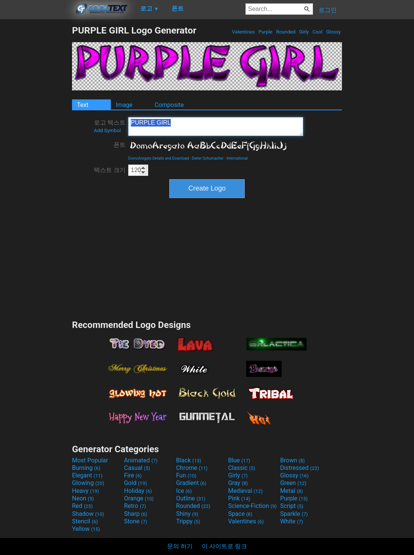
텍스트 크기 (110, 170)
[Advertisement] (36, 138)
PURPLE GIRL (215, 126)
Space (240, 513)
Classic (241, 467)
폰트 (119, 144)
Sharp (135, 513)
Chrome (192, 467)
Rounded (286, 32)
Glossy (333, 32)
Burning (86, 467)
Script (292, 505)
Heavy (85, 490)
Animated (141, 460)
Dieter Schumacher (208, 158)
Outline (190, 498)
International (237, 158)
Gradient (191, 482)
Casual (137, 467)
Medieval (245, 490)
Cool (317, 32)
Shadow (88, 513)
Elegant (87, 475)
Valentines (243, 32)
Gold (135, 482)
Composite (169, 104)
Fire (133, 475)
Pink (239, 498)
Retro (135, 505)
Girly (304, 32)
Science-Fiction (252, 505)
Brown (292, 460)
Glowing (88, 482)
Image (124, 104)
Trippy (188, 521)
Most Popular (90, 460)
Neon (83, 498)
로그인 (328, 10)
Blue (239, 460)
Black (188, 460)
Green (293, 482)
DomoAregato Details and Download (158, 158)
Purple (265, 32)
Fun (186, 475)
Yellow (86, 528)
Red (82, 505)
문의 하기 (180, 546)
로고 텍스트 (110, 126)
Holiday (138, 490)
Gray (238, 482)
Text (82, 104)
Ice (184, 490)
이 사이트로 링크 (224, 546)
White (291, 521)
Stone (135, 521)
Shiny (187, 513)
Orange (139, 498)
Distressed (299, 467)
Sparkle (294, 513)
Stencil (85, 521)
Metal (291, 490)
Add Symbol (107, 130)
